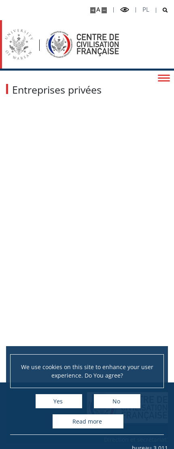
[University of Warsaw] (19, 44)
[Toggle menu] (164, 77)
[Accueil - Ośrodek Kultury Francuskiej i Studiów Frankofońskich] (82, 44)
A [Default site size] (98, 9)
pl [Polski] (145, 9)
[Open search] (162, 10)
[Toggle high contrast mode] (124, 10)
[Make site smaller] (104, 10)
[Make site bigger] (92, 10)
